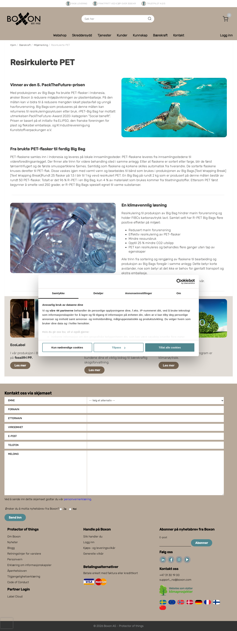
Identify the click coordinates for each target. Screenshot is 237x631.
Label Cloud (14, 596)
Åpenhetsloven (17, 570)
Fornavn (13, 409)
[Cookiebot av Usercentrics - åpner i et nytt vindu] (179, 281)
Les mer (20, 365)
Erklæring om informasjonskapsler (29, 565)
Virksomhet (15, 427)
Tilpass (118, 347)
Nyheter (12, 542)
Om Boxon (14, 536)
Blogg (11, 548)
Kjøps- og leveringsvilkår (99, 548)
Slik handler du (92, 536)
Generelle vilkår (93, 553)
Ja (63, 509)
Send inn (15, 517)
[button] (225, 18)
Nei (73, 509)
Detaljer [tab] (98, 293)
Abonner (201, 543)
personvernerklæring (77, 499)
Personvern (14, 559)
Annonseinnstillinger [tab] (138, 293)
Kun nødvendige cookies (67, 347)
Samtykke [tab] (58, 293)
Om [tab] (178, 293)
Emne (11, 400)
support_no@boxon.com (175, 579)
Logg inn (88, 542)
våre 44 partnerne (61, 310)
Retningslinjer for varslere (24, 553)
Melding (13, 454)
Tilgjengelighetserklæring (23, 576)
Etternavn (15, 418)
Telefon (13, 445)
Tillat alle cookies (170, 347)
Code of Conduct (18, 582)
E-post (12, 436)
